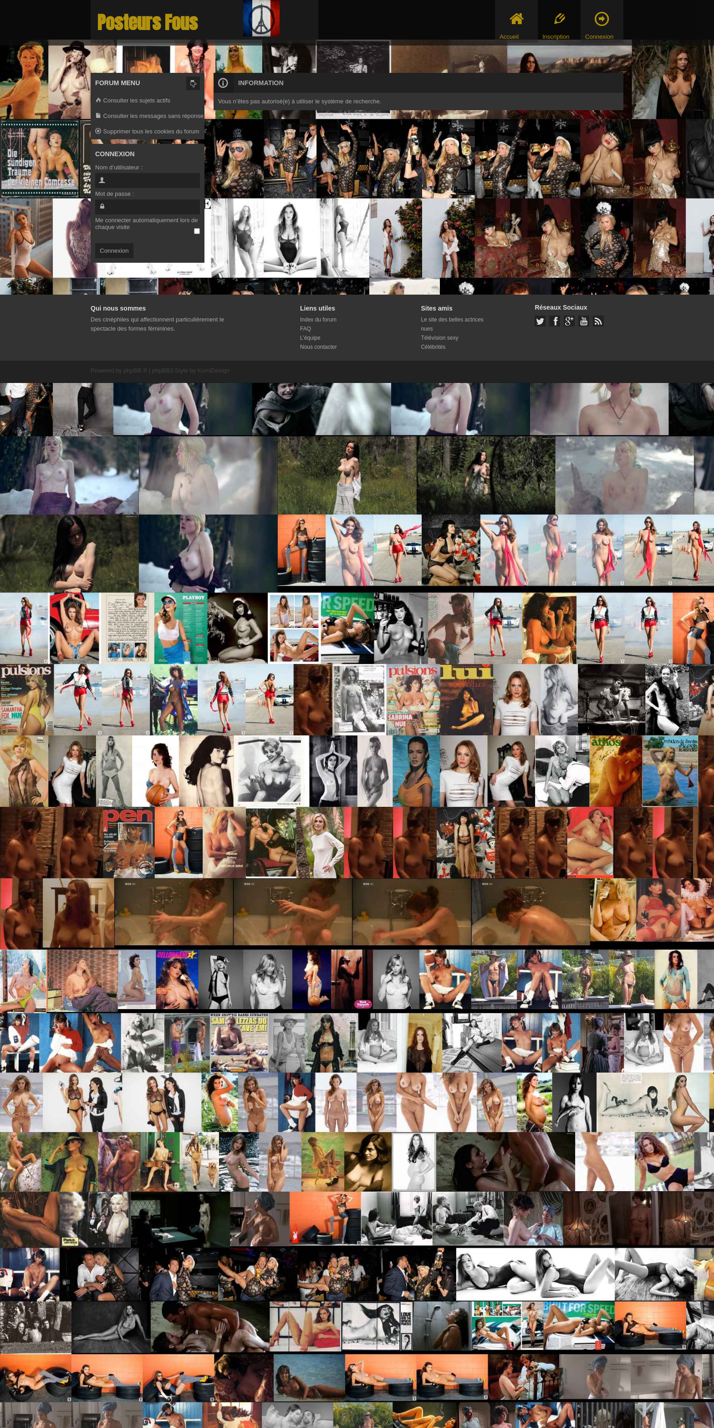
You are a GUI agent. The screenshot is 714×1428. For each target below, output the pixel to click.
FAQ (305, 329)
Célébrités (433, 347)
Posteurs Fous (147, 22)
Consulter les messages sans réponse (149, 116)
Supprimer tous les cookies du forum (147, 132)
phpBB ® (135, 370)
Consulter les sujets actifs (132, 101)
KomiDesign (214, 370)
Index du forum (318, 319)
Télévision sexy (439, 338)
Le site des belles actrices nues (452, 324)
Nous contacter (318, 347)
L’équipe (310, 338)
